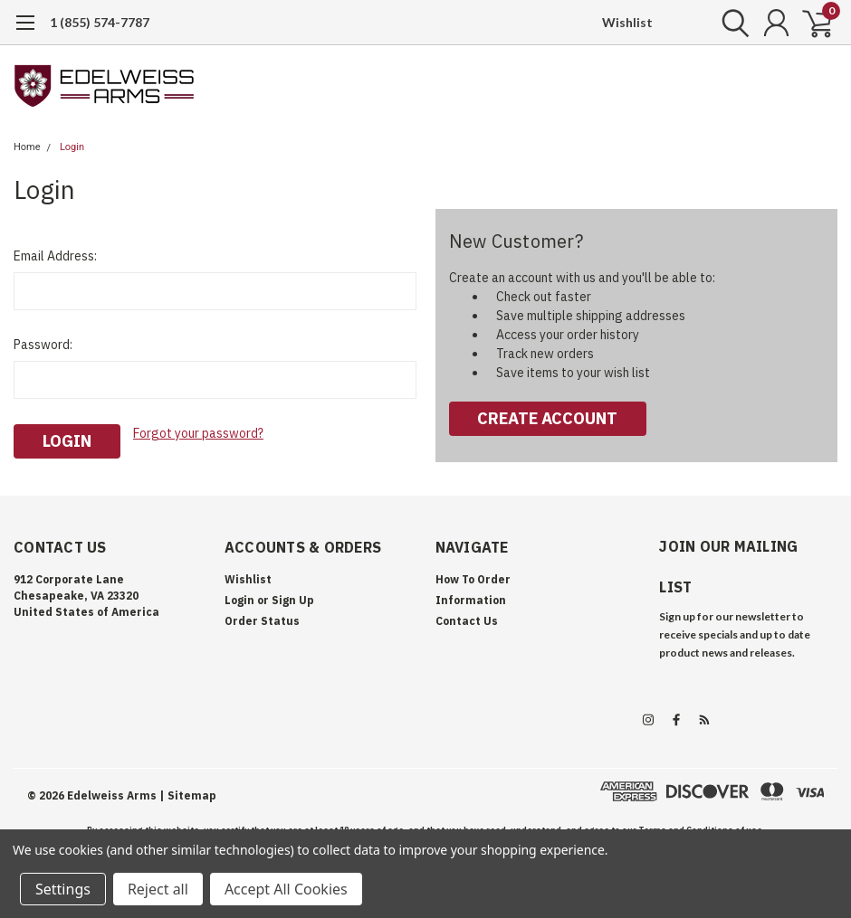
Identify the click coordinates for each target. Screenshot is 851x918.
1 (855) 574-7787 (99, 22)
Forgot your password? (198, 433)
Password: (43, 344)
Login (72, 147)
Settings (63, 889)
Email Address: (55, 256)
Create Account (547, 418)
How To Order (473, 579)
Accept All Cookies (286, 889)
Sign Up (293, 600)
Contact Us (466, 621)
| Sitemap (187, 795)
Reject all (158, 889)
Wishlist (627, 22)
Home (27, 147)
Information (470, 600)
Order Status (262, 621)
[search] (731, 22)
